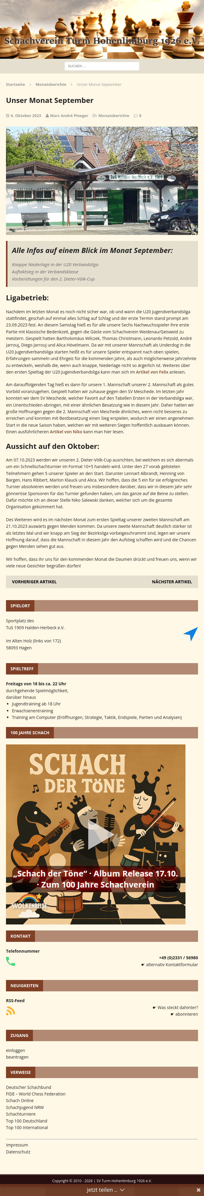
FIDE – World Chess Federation (36, 1094)
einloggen (15, 1050)
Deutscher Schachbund (28, 1087)
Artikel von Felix (152, 372)
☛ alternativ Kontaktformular (169, 964)
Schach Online (20, 1100)
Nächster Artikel (172, 581)
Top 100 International (27, 1127)
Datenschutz (18, 1152)
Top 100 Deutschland (26, 1121)
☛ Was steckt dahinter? (175, 1007)
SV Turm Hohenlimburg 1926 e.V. (124, 1180)
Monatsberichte (113, 115)
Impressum (17, 1145)
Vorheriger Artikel (34, 581)
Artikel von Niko (66, 431)
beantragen (17, 1057)
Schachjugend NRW (25, 1107)
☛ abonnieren (184, 1014)
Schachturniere (21, 1114)
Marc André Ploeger (69, 115)
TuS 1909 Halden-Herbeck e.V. (35, 627)
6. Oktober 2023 (26, 115)
